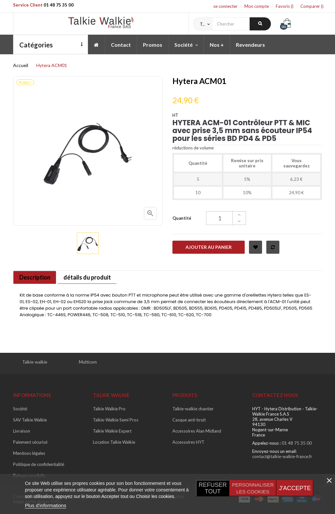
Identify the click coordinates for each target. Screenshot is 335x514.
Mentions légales (29, 453)
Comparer (312, 6)
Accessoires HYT (188, 442)
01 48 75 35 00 (59, 5)
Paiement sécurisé (30, 442)
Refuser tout (213, 488)
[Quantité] (226, 218)
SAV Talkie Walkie (30, 419)
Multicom (88, 362)
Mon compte (256, 6)
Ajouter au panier (208, 247)
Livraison (21, 431)
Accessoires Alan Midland (196, 431)
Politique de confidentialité (38, 464)
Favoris (284, 6)
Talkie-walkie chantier (193, 408)
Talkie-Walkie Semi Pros (115, 419)
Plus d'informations (45, 505)
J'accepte (295, 488)
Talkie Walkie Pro (109, 408)
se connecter (225, 6)
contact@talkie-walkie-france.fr (282, 456)
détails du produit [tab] (89, 277)
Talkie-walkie (34, 362)
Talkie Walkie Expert (112, 431)
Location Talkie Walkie (114, 442)
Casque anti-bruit (189, 419)
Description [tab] (35, 277)
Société (20, 408)
